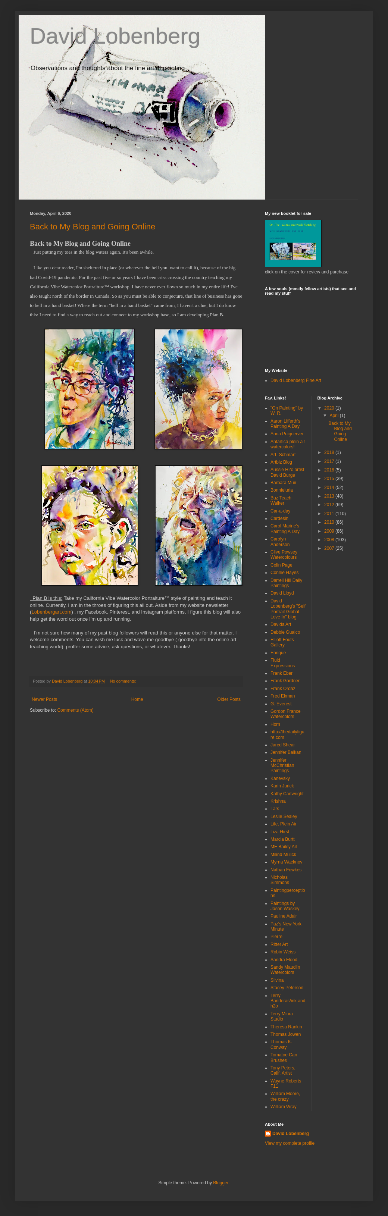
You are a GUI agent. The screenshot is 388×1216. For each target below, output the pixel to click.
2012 (329, 504)
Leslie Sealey (283, 816)
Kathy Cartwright (287, 793)
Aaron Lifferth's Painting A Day (285, 424)
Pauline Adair (283, 916)
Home (137, 699)
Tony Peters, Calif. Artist (282, 1070)
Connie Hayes (284, 572)
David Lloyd (282, 593)
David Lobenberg (115, 35)
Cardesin (279, 518)
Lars (274, 808)
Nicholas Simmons (279, 880)
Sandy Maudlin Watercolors (285, 970)
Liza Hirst (279, 831)
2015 (329, 478)
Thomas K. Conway (281, 1044)
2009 (329, 531)
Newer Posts (44, 699)
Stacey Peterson (286, 987)
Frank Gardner (285, 680)
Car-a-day (280, 511)
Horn (275, 724)
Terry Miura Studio (281, 1016)
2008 (329, 539)
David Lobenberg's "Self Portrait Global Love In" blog (288, 609)
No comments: (123, 681)
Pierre (276, 936)
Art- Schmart (282, 454)
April (334, 415)
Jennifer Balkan (285, 752)
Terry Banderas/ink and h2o (287, 1001)
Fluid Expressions (282, 663)
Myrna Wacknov (286, 862)
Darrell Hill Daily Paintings (286, 583)
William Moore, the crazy (285, 1096)
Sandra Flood (283, 959)
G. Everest (281, 703)
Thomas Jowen (285, 1034)
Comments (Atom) (75, 710)
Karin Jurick (282, 786)
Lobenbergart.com (51, 612)
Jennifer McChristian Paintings (282, 766)
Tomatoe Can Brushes (283, 1057)
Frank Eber (281, 673)
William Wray (283, 1106)
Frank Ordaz (282, 688)
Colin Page (281, 565)
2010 (329, 522)
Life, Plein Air (283, 824)
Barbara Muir (283, 482)
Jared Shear (282, 745)
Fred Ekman (282, 696)
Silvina (277, 980)
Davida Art (280, 624)
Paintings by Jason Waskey (285, 906)
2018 (329, 452)
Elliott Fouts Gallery (282, 642)
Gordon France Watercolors (285, 714)
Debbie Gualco (285, 632)
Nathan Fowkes (285, 869)
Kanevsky (280, 778)
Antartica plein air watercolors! (287, 444)
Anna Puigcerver (287, 433)
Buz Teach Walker (280, 500)
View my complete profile (290, 1143)
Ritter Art (279, 944)
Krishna (278, 801)
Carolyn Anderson (280, 541)
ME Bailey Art (283, 846)
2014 (329, 487)
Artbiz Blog (281, 462)
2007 (329, 548)
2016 (329, 470)
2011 (329, 513)
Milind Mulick (283, 854)
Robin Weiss (282, 952)
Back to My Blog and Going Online (92, 226)
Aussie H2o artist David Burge (287, 472)
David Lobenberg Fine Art (295, 380)
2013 (329, 496)
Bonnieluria (281, 490)
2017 (329, 461)
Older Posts (229, 699)
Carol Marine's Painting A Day (285, 528)
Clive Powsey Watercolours (283, 554)
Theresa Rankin (286, 1026)
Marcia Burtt (282, 839)
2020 (329, 408)
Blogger (220, 1182)
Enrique (278, 652)
